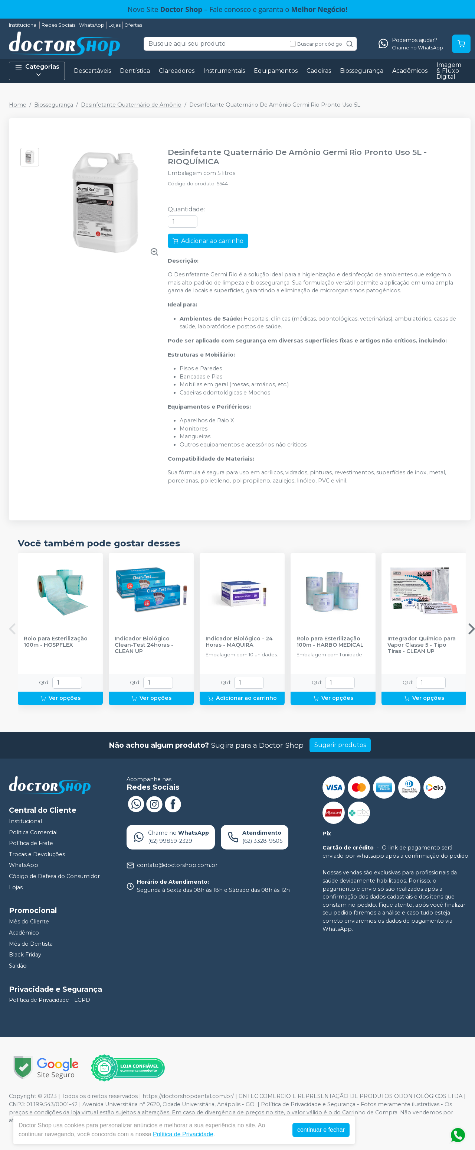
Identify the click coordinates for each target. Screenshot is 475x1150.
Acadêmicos (410, 70)
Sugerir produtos (340, 744)
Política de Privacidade (183, 1134)
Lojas (114, 25)
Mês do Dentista (31, 944)
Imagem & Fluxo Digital (448, 70)
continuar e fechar (321, 1130)
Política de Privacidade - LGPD (49, 1000)
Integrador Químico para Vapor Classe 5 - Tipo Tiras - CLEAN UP (421, 645)
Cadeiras (319, 70)
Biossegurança (361, 70)
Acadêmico (24, 932)
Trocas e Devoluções (37, 854)
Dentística (135, 70)
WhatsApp (91, 25)
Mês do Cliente (29, 921)
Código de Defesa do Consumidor (54, 876)
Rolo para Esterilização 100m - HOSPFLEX (56, 642)
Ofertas (133, 25)
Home (17, 104)
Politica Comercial (33, 832)
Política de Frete (31, 843)
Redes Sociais (58, 25)
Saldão (18, 965)
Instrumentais (224, 70)
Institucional (23, 25)
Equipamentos (276, 70)
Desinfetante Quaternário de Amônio (131, 104)
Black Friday (25, 954)
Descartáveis (92, 70)
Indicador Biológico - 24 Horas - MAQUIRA (239, 642)
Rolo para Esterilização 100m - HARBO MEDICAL (330, 642)
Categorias (37, 70)
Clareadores (176, 70)
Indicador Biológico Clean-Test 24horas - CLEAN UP (144, 645)
